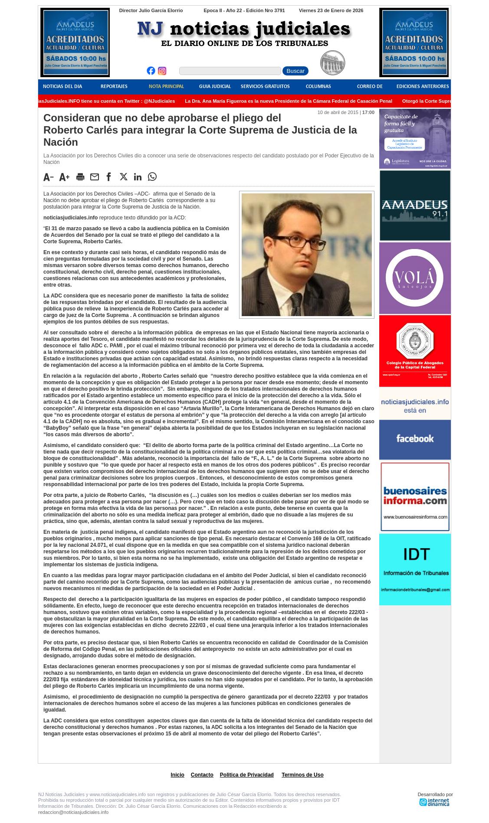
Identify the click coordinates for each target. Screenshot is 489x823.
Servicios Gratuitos (265, 86)
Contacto (202, 775)
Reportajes (114, 86)
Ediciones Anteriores (423, 86)
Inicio (177, 775)
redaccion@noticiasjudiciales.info (73, 812)
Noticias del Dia (62, 86)
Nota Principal (166, 86)
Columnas (318, 86)
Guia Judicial (215, 86)
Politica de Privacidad (247, 775)
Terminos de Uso (302, 775)
